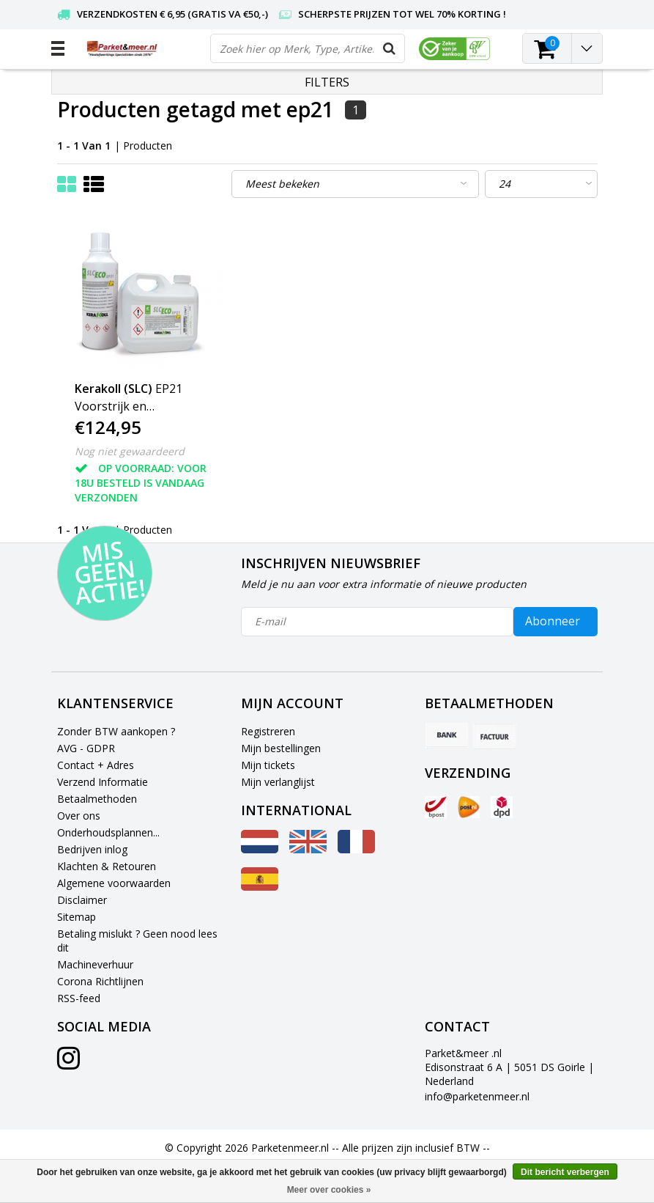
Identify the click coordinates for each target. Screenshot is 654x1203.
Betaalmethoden (97, 799)
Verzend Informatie (102, 782)
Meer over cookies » (329, 1190)
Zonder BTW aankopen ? (116, 731)
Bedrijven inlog (92, 849)
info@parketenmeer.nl (477, 1096)
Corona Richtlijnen (100, 981)
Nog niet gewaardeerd (130, 451)
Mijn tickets (268, 765)
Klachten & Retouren (106, 866)
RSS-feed (78, 998)
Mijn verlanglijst (278, 782)
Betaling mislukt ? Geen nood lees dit (137, 940)
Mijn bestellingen (281, 748)
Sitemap (76, 917)
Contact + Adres (95, 765)
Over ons (78, 816)
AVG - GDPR (86, 748)
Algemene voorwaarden (114, 883)
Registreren (268, 731)
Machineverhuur (95, 964)
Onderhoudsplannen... (108, 832)
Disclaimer (82, 900)
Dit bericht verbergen (565, 1172)
